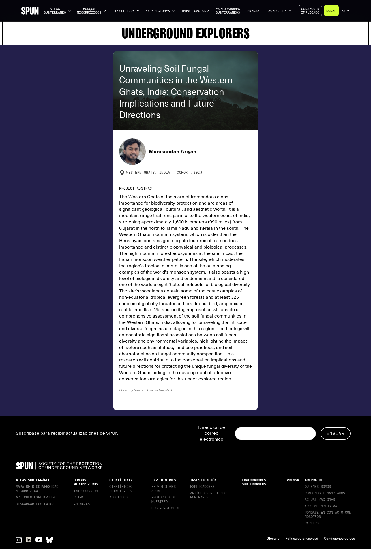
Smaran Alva (143, 390)
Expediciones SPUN (163, 489)
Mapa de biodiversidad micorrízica (37, 489)
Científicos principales (120, 489)
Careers (312, 523)
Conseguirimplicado (310, 10)
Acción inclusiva (321, 506)
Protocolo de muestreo (163, 499)
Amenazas (82, 504)
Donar (331, 11)
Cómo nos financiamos (325, 493)
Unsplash (166, 390)
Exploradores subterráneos (228, 10)
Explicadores (202, 487)
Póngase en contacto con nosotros (328, 515)
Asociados (118, 497)
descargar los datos (35, 504)
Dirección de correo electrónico (211, 433)
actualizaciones (320, 500)
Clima (79, 497)
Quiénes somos (318, 487)
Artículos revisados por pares (209, 495)
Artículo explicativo (36, 497)
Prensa (253, 11)
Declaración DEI (166, 508)
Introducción (86, 491)
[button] (57, 11)
